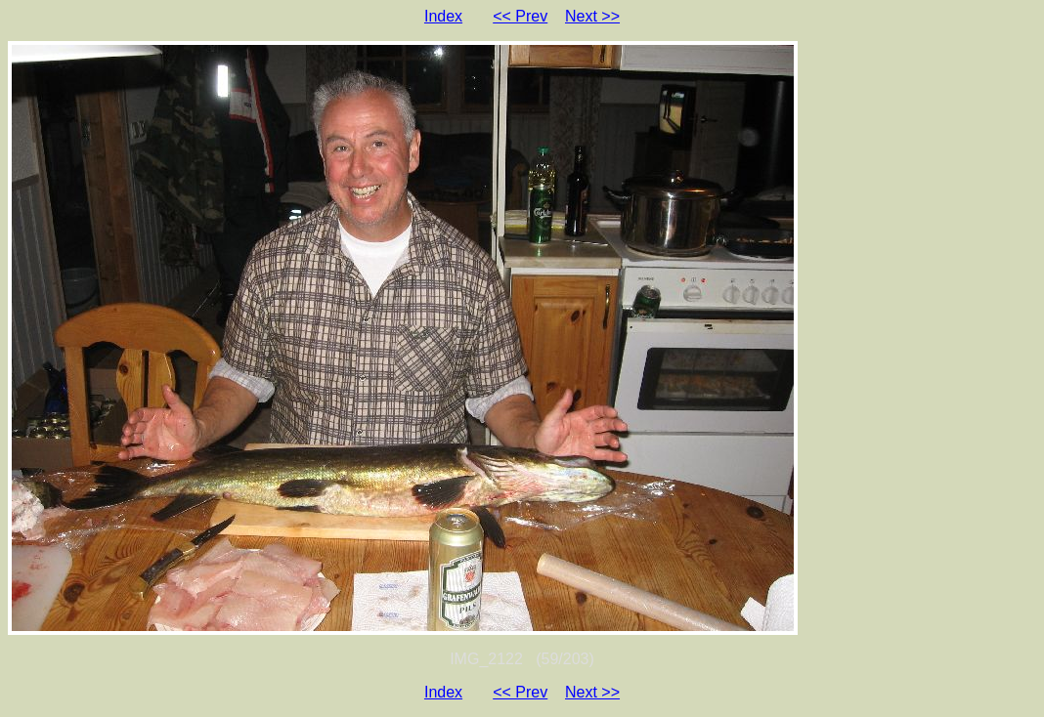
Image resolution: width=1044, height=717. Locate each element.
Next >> (592, 16)
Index (443, 16)
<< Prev (520, 16)
